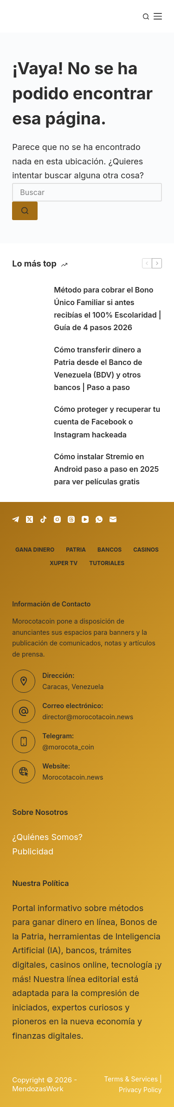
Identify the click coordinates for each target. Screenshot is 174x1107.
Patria (76, 549)
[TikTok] (43, 519)
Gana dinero (34, 549)
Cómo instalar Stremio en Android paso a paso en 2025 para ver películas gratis (106, 469)
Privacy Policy (140, 1090)
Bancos (109, 549)
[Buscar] (146, 16)
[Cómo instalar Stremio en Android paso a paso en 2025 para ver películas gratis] (28, 469)
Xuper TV (63, 563)
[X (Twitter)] (29, 519)
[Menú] (158, 16)
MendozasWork (37, 1088)
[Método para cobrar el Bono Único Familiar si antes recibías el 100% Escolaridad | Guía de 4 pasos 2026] (28, 309)
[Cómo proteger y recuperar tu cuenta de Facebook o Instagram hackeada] (28, 422)
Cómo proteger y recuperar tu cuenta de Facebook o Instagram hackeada (107, 421)
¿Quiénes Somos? (47, 837)
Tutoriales (106, 563)
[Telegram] (15, 519)
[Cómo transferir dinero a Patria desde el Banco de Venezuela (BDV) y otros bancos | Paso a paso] (28, 368)
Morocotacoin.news (72, 777)
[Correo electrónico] (113, 519)
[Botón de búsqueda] (25, 211)
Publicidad (32, 851)
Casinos (146, 549)
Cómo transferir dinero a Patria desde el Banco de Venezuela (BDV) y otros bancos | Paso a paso (98, 368)
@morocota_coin (68, 747)
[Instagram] (57, 519)
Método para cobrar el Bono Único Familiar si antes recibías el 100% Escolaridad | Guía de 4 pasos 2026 (107, 308)
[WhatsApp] (99, 519)
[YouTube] (85, 519)
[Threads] (71, 519)
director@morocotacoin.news (87, 717)
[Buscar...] (87, 192)
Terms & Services (131, 1079)
